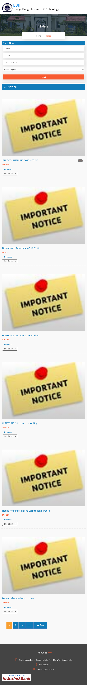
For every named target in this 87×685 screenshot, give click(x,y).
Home (40, 36)
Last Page (40, 625)
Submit (43, 77)
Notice (48, 36)
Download (8, 169)
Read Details (10, 173)
